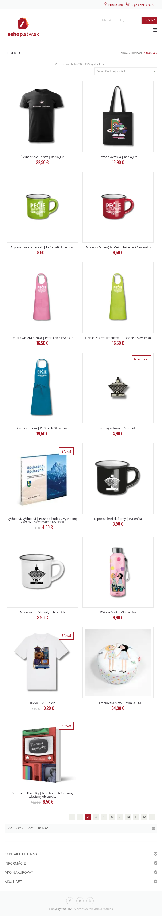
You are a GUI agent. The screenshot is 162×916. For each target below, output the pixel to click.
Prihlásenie (115, 5)
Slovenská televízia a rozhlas (93, 909)
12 (144, 817)
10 (128, 817)
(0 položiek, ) (143, 5)
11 (136, 817)
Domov (123, 53)
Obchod (136, 53)
